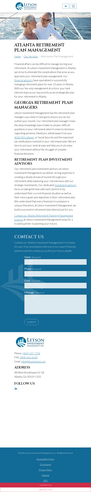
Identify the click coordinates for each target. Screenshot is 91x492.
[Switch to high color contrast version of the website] (65, 6)
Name (54, 257)
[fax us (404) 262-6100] (29, 357)
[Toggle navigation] (73, 6)
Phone (54, 268)
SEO (45, 480)
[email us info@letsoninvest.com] (33, 361)
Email (54, 280)
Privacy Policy (45, 470)
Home (17, 56)
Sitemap (45, 475)
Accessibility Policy (45, 459)
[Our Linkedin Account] (15, 389)
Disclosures (45, 464)
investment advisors (65, 185)
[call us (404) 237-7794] (45, 489)
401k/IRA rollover (24, 137)
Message (56, 292)
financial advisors (23, 80)
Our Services (31, 56)
